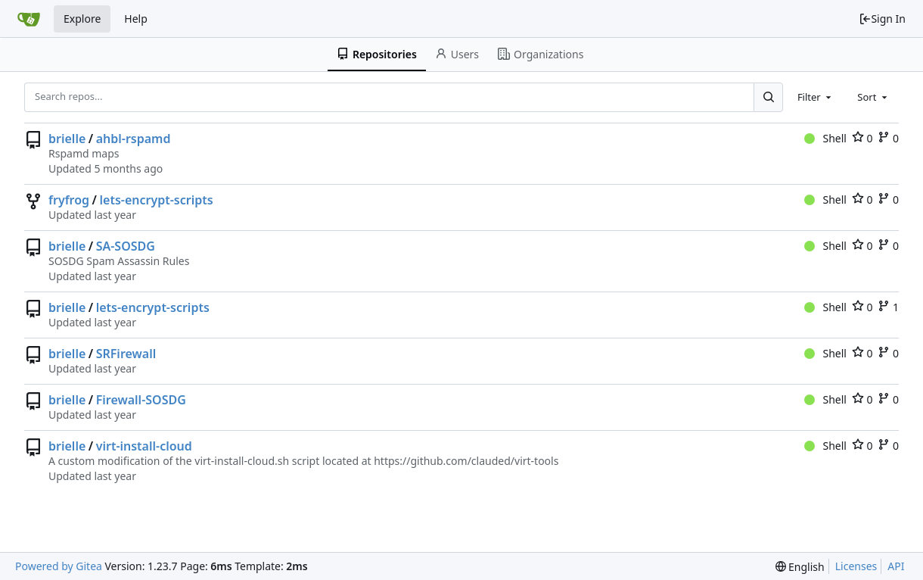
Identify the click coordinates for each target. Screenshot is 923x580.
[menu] (800, 567)
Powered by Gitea (58, 566)
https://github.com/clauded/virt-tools (466, 461)
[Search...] (768, 97)
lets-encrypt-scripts (156, 199)
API (895, 566)
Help (136, 18)
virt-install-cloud (144, 446)
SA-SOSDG (125, 246)
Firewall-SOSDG (141, 399)
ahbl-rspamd (133, 138)
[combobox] (815, 97)
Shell (825, 138)
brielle (66, 138)
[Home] (29, 19)
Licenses (856, 566)
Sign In (882, 18)
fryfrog (68, 199)
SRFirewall (126, 353)
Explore (82, 18)
